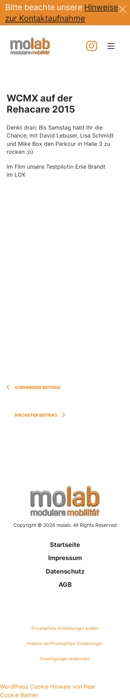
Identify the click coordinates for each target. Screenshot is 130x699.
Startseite (65, 544)
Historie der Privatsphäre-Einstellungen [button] (65, 643)
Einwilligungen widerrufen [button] (65, 658)
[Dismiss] (122, 8)
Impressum (65, 557)
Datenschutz (65, 571)
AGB (65, 584)
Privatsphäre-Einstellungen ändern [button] (65, 628)
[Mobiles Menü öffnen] (110, 46)
